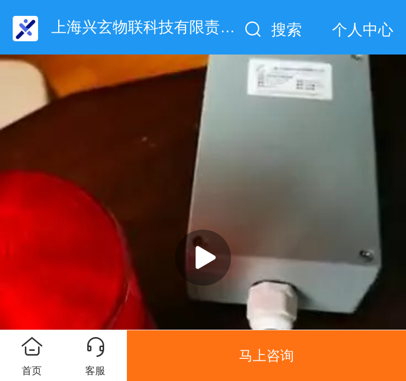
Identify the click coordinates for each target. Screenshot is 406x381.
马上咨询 (266, 356)
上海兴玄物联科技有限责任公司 (158, 27)
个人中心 (362, 29)
